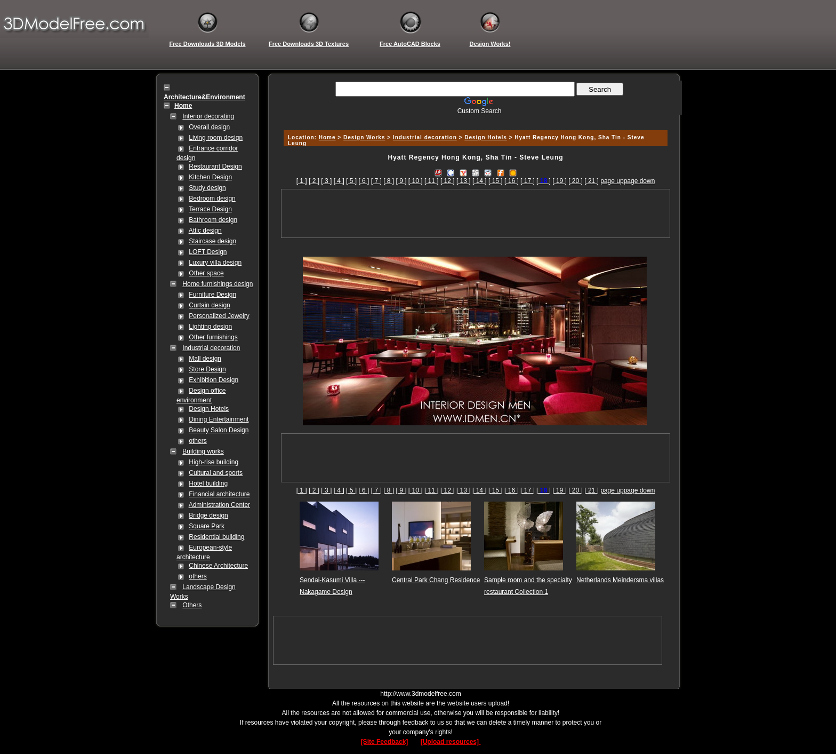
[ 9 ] (401, 181)
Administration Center (219, 505)
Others (192, 605)
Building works (202, 451)
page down (639, 181)
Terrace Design (210, 209)
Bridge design (208, 515)
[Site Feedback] (384, 741)
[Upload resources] (451, 741)
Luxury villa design (215, 262)
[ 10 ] (415, 181)
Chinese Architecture (218, 565)
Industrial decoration (211, 348)
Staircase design (212, 241)
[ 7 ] (376, 181)
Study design (207, 188)
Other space (206, 273)
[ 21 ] (591, 181)
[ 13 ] (463, 181)
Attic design (205, 230)
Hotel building (208, 483)
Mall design (205, 358)
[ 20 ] (575, 181)
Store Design (207, 369)
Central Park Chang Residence (436, 580)
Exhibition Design (213, 380)
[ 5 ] (351, 181)
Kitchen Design (210, 177)
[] (543, 181)
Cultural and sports (216, 473)
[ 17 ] (527, 181)
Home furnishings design (217, 284)
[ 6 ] (363, 181)
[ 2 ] (314, 181)
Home (327, 137)
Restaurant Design (215, 166)
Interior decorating (208, 116)
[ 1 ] (301, 181)
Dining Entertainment (218, 419)
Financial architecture (219, 494)
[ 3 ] (326, 181)
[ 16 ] (511, 181)
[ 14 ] (479, 181)
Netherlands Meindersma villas (620, 580)
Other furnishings (213, 337)
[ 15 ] (495, 181)
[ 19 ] (559, 181)
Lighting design (210, 326)
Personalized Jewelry (219, 316)
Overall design (209, 127)
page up (611, 181)
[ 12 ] (447, 181)
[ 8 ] (388, 181)
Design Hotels (209, 408)
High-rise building (213, 462)
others (197, 441)
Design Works (364, 137)
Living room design (216, 137)
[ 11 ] (431, 181)
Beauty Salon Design (218, 430)
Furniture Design (212, 294)
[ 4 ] (339, 181)
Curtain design (209, 305)
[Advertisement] (474, 119)
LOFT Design (208, 252)
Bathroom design (213, 220)
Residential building (216, 537)
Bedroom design (212, 198)
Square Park (206, 526)
